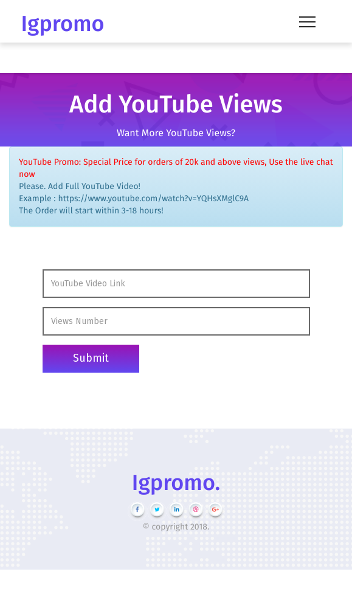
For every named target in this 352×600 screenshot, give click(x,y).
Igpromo (63, 23)
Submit (91, 358)
